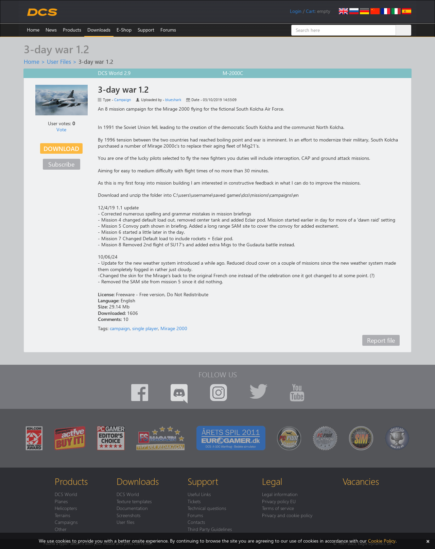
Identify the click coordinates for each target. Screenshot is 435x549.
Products (72, 29)
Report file (381, 340)
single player (145, 328)
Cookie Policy (382, 540)
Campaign (122, 99)
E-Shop (124, 29)
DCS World (66, 494)
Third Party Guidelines (210, 529)
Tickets (194, 501)
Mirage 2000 (173, 328)
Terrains (62, 515)
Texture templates (134, 501)
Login (295, 11)
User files (125, 522)
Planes (61, 501)
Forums (168, 29)
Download (61, 148)
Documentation (132, 508)
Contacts (196, 522)
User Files (59, 61)
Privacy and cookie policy (287, 515)
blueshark (173, 99)
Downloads (98, 29)
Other (61, 529)
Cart (310, 11)
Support (146, 29)
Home (33, 29)
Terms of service (278, 508)
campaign (120, 328)
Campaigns (66, 522)
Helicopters (66, 508)
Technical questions (207, 508)
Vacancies (361, 481)
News (51, 29)
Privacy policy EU (279, 501)
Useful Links (199, 494)
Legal (272, 481)
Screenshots (128, 515)
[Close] (428, 541)
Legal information (280, 494)
